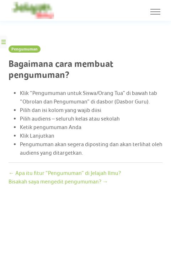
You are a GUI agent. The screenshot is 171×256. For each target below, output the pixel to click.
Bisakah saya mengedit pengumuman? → (56, 181)
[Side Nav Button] (3, 42)
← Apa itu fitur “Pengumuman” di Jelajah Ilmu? (64, 173)
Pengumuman (24, 49)
